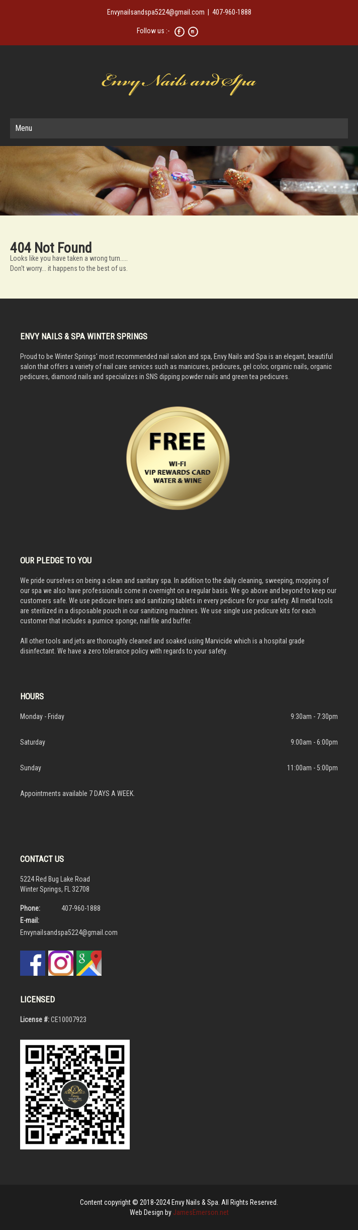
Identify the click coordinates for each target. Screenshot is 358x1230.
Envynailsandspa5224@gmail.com (156, 12)
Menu (23, 128)
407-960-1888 (231, 12)
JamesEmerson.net (201, 1212)
